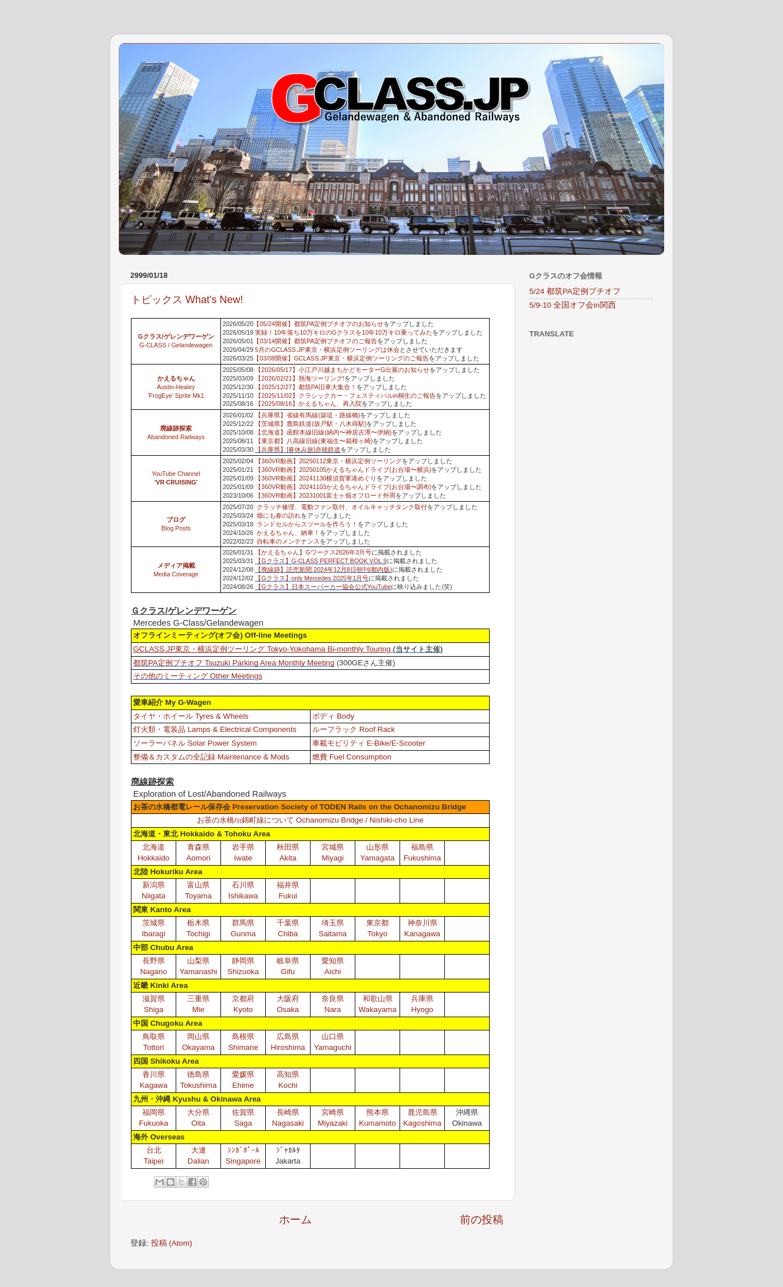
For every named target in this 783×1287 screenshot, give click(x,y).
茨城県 (153, 922)
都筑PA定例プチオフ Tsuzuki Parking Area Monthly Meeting (233, 662)
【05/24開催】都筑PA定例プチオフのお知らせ (318, 323)
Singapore (243, 1161)
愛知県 (332, 960)
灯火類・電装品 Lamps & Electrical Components (214, 729)
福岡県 (153, 1112)
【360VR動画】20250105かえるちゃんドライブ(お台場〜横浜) (343, 469)
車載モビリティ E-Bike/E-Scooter (368, 743)
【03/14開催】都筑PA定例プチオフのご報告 (315, 341)
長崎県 (288, 1112)
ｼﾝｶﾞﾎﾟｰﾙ (243, 1150)
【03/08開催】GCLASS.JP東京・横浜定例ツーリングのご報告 (340, 358)
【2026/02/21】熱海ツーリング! (299, 378)
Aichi (332, 971)
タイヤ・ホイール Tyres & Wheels (191, 716)
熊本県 (377, 1112)
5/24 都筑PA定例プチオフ (575, 291)
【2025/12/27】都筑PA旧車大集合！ (305, 386)
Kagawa (153, 1085)
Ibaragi (153, 933)
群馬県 (243, 922)
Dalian (199, 1161)
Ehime (243, 1085)
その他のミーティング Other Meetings (197, 676)
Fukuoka (153, 1123)
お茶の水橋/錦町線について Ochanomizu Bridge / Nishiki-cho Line (310, 820)
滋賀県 (153, 998)
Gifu (287, 971)
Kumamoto (377, 1123)
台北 (153, 1150)
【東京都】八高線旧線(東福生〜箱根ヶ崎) (314, 440)
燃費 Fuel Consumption (352, 757)
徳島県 (198, 1074)
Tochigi (199, 933)
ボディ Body (333, 716)
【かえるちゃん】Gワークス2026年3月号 (313, 552)
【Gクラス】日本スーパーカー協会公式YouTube (323, 586)
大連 (198, 1150)
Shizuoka (243, 971)
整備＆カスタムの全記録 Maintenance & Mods (211, 757)
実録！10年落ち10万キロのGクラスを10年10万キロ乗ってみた (343, 332)
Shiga (153, 1009)
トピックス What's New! (187, 299)
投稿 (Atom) (171, 1243)
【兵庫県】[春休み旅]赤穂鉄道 (297, 449)
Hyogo (422, 1009)
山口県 (332, 1036)
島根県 (243, 1036)
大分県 (198, 1112)
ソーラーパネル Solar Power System (195, 743)
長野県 (153, 960)
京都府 (243, 998)
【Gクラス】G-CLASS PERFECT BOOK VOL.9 (321, 560)
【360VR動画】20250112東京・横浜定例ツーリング (328, 461)
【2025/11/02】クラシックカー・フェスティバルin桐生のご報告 (345, 395)
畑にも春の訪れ (279, 515)
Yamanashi (199, 971)
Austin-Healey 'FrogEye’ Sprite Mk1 (176, 387)
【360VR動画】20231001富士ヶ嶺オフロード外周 (325, 495)
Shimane (243, 1047)
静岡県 (243, 960)
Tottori (153, 1047)
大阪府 (288, 998)
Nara (332, 1009)
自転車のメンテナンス (288, 541)
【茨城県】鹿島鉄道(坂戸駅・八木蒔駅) (310, 423)
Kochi (287, 1085)
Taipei (154, 1161)
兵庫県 (422, 998)
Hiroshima (288, 1047)
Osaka (288, 1009)
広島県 (288, 1036)
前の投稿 (481, 1220)
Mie (198, 1009)
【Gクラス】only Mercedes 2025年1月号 (312, 578)
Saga (243, 1123)
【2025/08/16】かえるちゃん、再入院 (308, 403)
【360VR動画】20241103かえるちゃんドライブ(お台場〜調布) (343, 486)
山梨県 (198, 960)
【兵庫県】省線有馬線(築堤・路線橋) (307, 415)
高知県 (288, 1074)
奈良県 (332, 998)
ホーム (295, 1220)
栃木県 (198, 922)
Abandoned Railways (175, 436)
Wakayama (377, 1009)
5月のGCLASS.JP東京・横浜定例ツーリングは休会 (327, 349)
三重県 (198, 998)
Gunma (243, 933)
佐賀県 (243, 1112)
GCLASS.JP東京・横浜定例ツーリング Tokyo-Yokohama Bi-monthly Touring (262, 649)
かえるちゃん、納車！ (288, 532)
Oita (198, 1123)
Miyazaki (333, 1123)
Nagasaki (288, 1123)
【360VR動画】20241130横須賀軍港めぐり (316, 478)
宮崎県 (332, 1112)
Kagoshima (422, 1123)
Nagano (153, 971)
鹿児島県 (422, 1112)
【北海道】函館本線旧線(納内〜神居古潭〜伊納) (323, 432)
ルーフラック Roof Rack (353, 729)
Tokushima (198, 1085)
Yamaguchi (333, 1047)
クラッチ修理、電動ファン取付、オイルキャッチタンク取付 (342, 506)
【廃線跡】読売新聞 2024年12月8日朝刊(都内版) (323, 569)
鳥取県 (153, 1036)
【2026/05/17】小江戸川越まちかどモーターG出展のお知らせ (342, 369)
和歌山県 (378, 998)
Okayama (198, 1047)
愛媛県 (243, 1074)
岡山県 (198, 1036)
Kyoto (243, 1009)
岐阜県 (288, 960)
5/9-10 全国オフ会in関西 (572, 305)
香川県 (153, 1074)
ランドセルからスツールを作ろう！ (307, 524)
